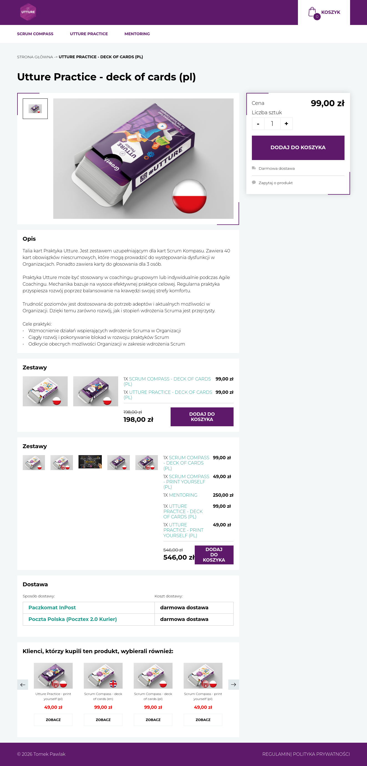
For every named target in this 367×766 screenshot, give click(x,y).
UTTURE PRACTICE (89, 33)
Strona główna (35, 56)
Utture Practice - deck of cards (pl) (183, 511)
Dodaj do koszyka (202, 417)
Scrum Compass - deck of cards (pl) (186, 463)
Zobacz (53, 720)
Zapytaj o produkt (276, 182)
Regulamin (276, 754)
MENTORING (137, 33)
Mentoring (180, 495)
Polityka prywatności (321, 754)
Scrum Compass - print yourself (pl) (186, 482)
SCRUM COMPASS (35, 33)
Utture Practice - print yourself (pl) (183, 530)
